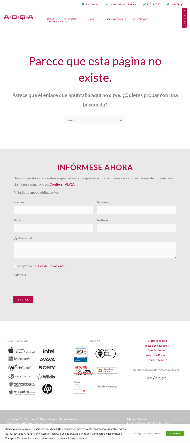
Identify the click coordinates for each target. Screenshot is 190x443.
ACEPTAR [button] (175, 433)
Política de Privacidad (49, 261)
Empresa (102, 199)
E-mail (17, 217)
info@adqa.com (34, 422)
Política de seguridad (138, 422)
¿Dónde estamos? (157, 356)
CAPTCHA (19, 270)
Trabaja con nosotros (156, 341)
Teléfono (102, 216)
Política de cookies (161, 418)
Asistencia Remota (156, 351)
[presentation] (38, 280)
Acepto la (42, 261)
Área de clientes (157, 346)
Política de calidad (156, 336)
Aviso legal (143, 414)
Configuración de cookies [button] (147, 433)
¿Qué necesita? (22, 233)
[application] (55, 16)
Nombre (19, 199)
